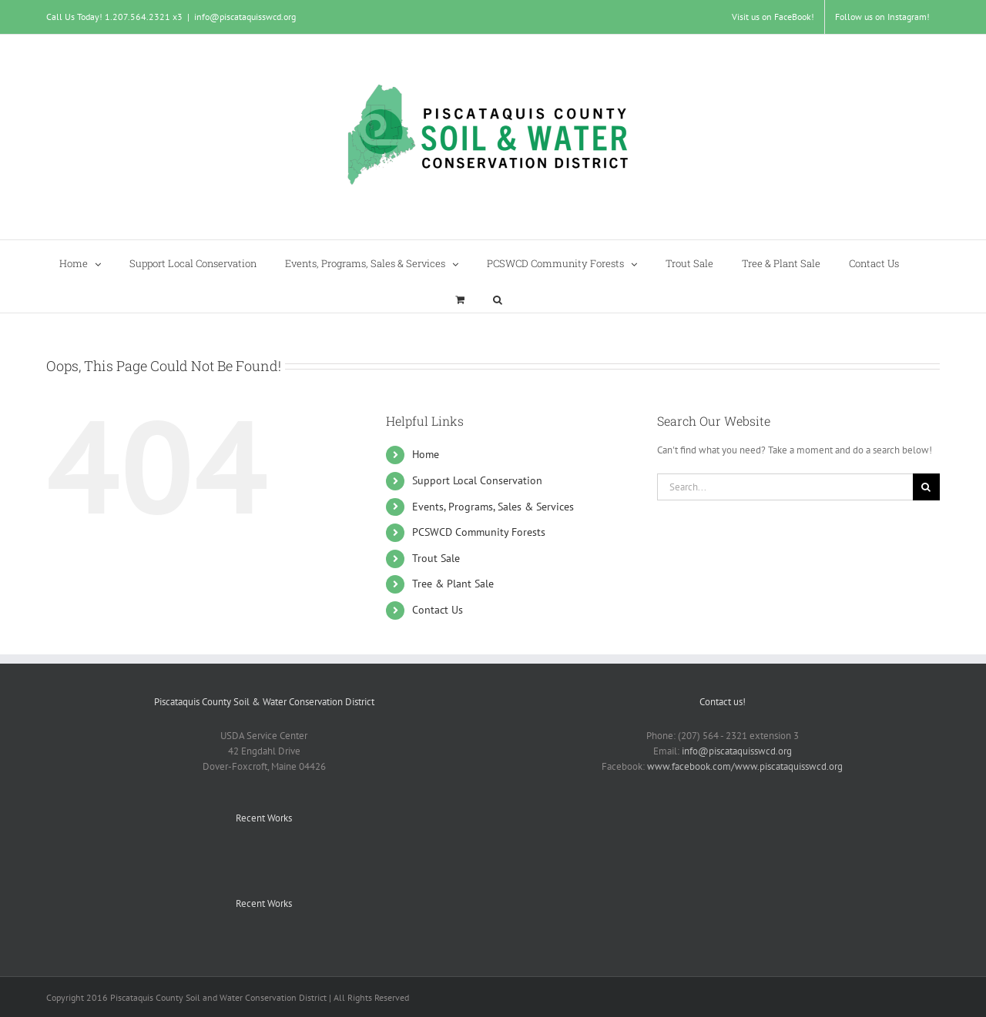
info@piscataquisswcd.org (245, 16)
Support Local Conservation (477, 480)
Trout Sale (436, 558)
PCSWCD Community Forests (478, 532)
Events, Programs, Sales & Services (493, 507)
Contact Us (437, 610)
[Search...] (785, 486)
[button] (497, 294)
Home (425, 454)
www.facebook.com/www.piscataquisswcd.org (745, 766)
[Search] (926, 486)
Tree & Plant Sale (453, 583)
